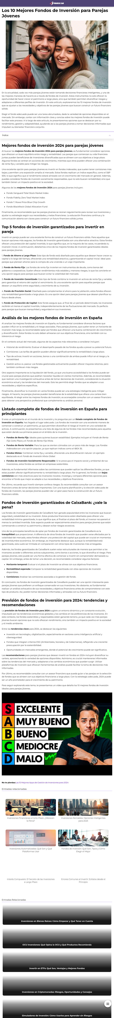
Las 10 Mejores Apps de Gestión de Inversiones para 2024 (41, 782)
